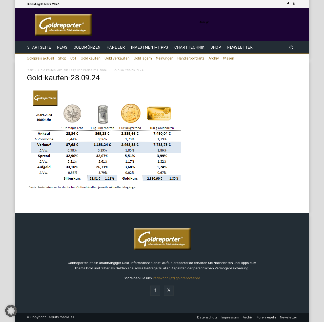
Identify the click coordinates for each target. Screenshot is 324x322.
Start (30, 70)
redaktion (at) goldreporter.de (176, 278)
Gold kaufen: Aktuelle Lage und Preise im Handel (73, 70)
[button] (291, 47)
